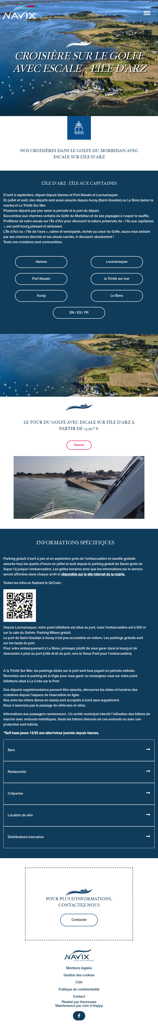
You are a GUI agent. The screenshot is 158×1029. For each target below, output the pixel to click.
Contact (79, 996)
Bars (11, 750)
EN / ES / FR (79, 312)
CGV (79, 982)
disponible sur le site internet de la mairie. (93, 574)
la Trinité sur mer (117, 278)
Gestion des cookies (79, 975)
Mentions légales (79, 968)
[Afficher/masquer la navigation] (146, 12)
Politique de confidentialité (79, 989)
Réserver (79, 445)
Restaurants (17, 772)
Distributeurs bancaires (26, 837)
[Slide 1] (79, 513)
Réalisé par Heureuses (79, 1002)
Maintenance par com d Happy (79, 1006)
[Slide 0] (71, 513)
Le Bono (117, 295)
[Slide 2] (86, 513)
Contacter (79, 920)
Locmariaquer (117, 262)
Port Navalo (41, 278)
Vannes (41, 262)
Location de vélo (20, 815)
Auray (41, 295)
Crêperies (15, 793)
